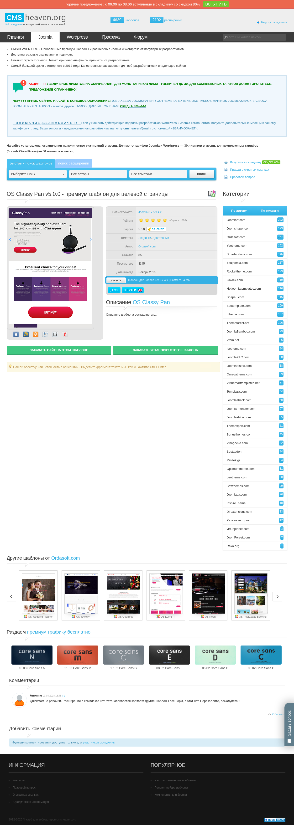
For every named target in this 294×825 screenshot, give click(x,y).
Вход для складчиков (272, 22)
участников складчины (99, 742)
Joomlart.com (255, 219)
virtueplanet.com (255, 528)
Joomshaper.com (255, 228)
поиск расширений (73, 163)
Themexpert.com (255, 425)
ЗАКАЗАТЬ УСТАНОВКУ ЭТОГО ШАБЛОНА (165, 350)
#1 (63, 695)
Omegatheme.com (255, 374)
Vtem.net (255, 340)
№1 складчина (13, 24)
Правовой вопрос (242, 177)
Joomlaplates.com (255, 365)
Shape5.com (255, 297)
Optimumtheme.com (255, 468)
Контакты (19, 780)
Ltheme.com (255, 314)
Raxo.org (255, 545)
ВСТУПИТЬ (216, 4)
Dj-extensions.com (255, 511)
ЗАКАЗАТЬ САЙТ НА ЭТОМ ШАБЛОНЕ (59, 350)
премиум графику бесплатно (59, 632)
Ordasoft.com (147, 246)
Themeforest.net (255, 322)
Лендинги (144, 238)
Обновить (278, 714)
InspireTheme (255, 503)
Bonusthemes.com (255, 434)
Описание (133, 290)
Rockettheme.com (255, 271)
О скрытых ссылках (26, 794)
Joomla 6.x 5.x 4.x (150, 212)
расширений (166, 20)
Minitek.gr (255, 460)
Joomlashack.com (255, 400)
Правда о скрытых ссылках (249, 169)
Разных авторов (255, 520)
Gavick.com (255, 279)
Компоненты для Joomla (171, 794)
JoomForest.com (255, 537)
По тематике (270, 210)
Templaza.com (255, 391)
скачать (116, 280)
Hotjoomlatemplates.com (255, 288)
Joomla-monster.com (255, 408)
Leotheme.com (255, 477)
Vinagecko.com (255, 443)
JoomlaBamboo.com (255, 331)
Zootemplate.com (255, 305)
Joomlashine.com (255, 417)
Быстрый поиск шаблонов (31, 163)
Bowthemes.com (255, 485)
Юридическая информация (31, 802)
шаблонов (124, 20)
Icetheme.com (255, 348)
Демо (114, 290)
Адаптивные (160, 238)
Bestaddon (255, 451)
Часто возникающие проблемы (175, 780)
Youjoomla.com (255, 262)
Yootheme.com (255, 245)
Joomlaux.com (255, 494)
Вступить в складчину (255, 162)
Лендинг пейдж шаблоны (171, 787)
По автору (239, 210)
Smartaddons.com (255, 254)
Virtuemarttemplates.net (255, 382)
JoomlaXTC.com (255, 357)
